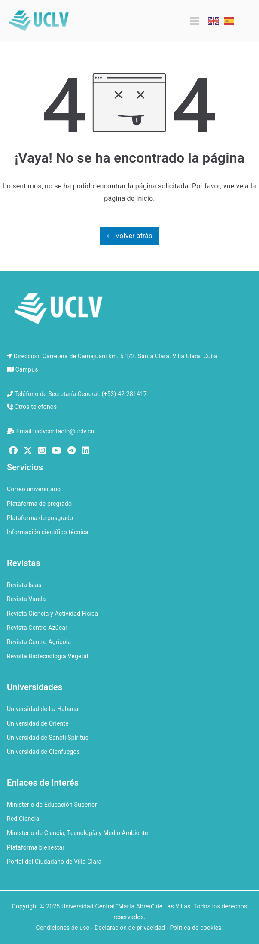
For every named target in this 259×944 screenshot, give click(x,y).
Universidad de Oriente (38, 723)
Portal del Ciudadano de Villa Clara (54, 861)
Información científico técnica (47, 532)
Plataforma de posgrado (40, 517)
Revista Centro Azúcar (37, 627)
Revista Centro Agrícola (39, 641)
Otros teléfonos (36, 406)
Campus (26, 369)
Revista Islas (24, 584)
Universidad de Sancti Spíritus (47, 737)
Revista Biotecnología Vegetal (47, 656)
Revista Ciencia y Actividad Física (52, 613)
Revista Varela (26, 599)
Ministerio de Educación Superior (52, 804)
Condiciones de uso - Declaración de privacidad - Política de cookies (128, 927)
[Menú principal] (194, 21)
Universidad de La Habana (42, 708)
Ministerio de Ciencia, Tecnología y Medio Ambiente (77, 832)
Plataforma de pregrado (39, 503)
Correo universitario (34, 489)
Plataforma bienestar (35, 847)
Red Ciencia (23, 818)
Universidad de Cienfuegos (43, 751)
